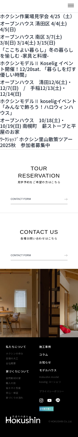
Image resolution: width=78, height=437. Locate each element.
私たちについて (16, 347)
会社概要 (11, 363)
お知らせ (45, 362)
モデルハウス (48, 370)
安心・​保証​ (12, 392)
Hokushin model (49, 377)
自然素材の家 (13, 378)
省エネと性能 (13, 387)
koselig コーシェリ (50, 381)
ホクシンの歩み (14, 353)
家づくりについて (17, 371)
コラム (43, 354)
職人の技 (11, 383)
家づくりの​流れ (14, 397)
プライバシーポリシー (51, 391)
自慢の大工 (12, 358)
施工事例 (45, 347)
